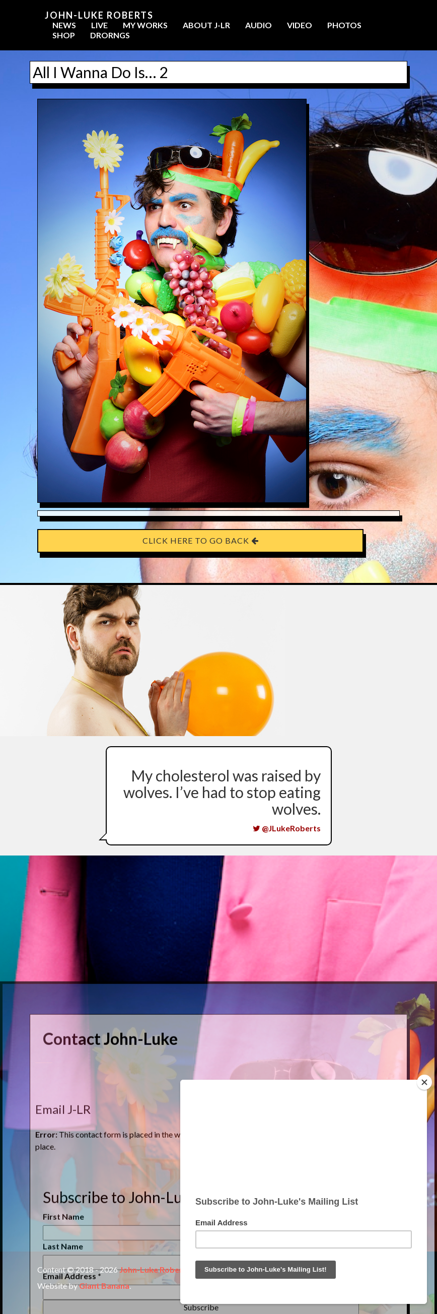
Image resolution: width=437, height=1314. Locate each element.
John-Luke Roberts (99, 15)
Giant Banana (104, 1285)
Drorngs (110, 35)
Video (299, 25)
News (64, 25)
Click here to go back (200, 540)
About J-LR (206, 25)
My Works (145, 25)
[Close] (424, 1082)
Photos (344, 25)
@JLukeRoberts (287, 828)
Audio (258, 25)
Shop (63, 35)
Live (99, 25)
